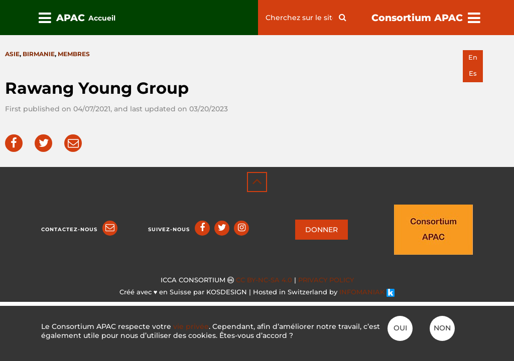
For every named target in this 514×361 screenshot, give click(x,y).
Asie (12, 54)
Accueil (101, 18)
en (472, 57)
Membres (74, 54)
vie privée (191, 326)
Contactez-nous (69, 229)
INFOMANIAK (367, 292)
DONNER (321, 229)
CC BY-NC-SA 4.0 (264, 280)
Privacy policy (326, 280)
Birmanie (39, 54)
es (473, 73)
